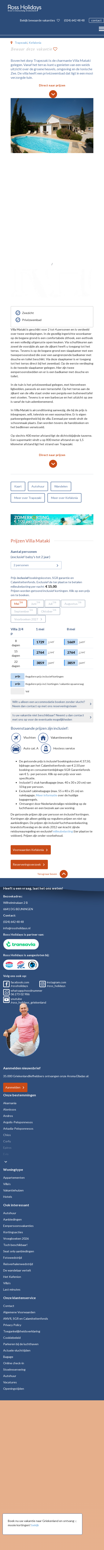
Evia (6, 1154)
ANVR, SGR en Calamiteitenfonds (25, 1318)
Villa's (7, 1184)
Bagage (8, 1357)
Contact (8, 1306)
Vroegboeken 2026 (16, 1238)
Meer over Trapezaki (27, 498)
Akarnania (9, 1103)
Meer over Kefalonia (64, 498)
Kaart (18, 486)
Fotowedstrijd (12, 1257)
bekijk (35, 1525)
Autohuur (37, 486)
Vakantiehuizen (13, 1190)
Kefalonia (35, 42)
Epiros (7, 1147)
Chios (7, 1135)
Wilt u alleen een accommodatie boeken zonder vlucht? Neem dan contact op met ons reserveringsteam (48, 704)
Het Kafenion (12, 1276)
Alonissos (9, 1109)
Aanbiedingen (12, 1219)
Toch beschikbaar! (15, 1245)
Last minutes (11, 1289)
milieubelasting (63, 831)
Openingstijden (13, 1388)
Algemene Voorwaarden (19, 1312)
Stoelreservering (14, 1369)
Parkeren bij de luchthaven (20, 1344)
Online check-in (13, 1363)
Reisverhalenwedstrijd (18, 1264)
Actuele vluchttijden (16, 1350)
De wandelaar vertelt (17, 1270)
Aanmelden (12, 1087)
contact (96, 20)
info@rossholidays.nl (16, 928)
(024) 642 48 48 (74, 20)
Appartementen (14, 1177)
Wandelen (61, 486)
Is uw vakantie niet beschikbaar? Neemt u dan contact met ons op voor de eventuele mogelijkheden (48, 717)
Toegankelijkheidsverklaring (21, 1331)
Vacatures (10, 1382)
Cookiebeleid (12, 1337)
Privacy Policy (12, 1325)
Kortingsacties (13, 1232)
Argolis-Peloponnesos (18, 1122)
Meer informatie (46, 795)
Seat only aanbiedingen (18, 1251)
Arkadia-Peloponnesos (18, 1128)
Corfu (7, 1141)
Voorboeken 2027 (26, 619)
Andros (8, 1116)
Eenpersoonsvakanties (18, 1226)
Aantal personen (24, 551)
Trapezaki (21, 42)
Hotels (7, 1196)
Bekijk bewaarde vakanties (40, 20)
